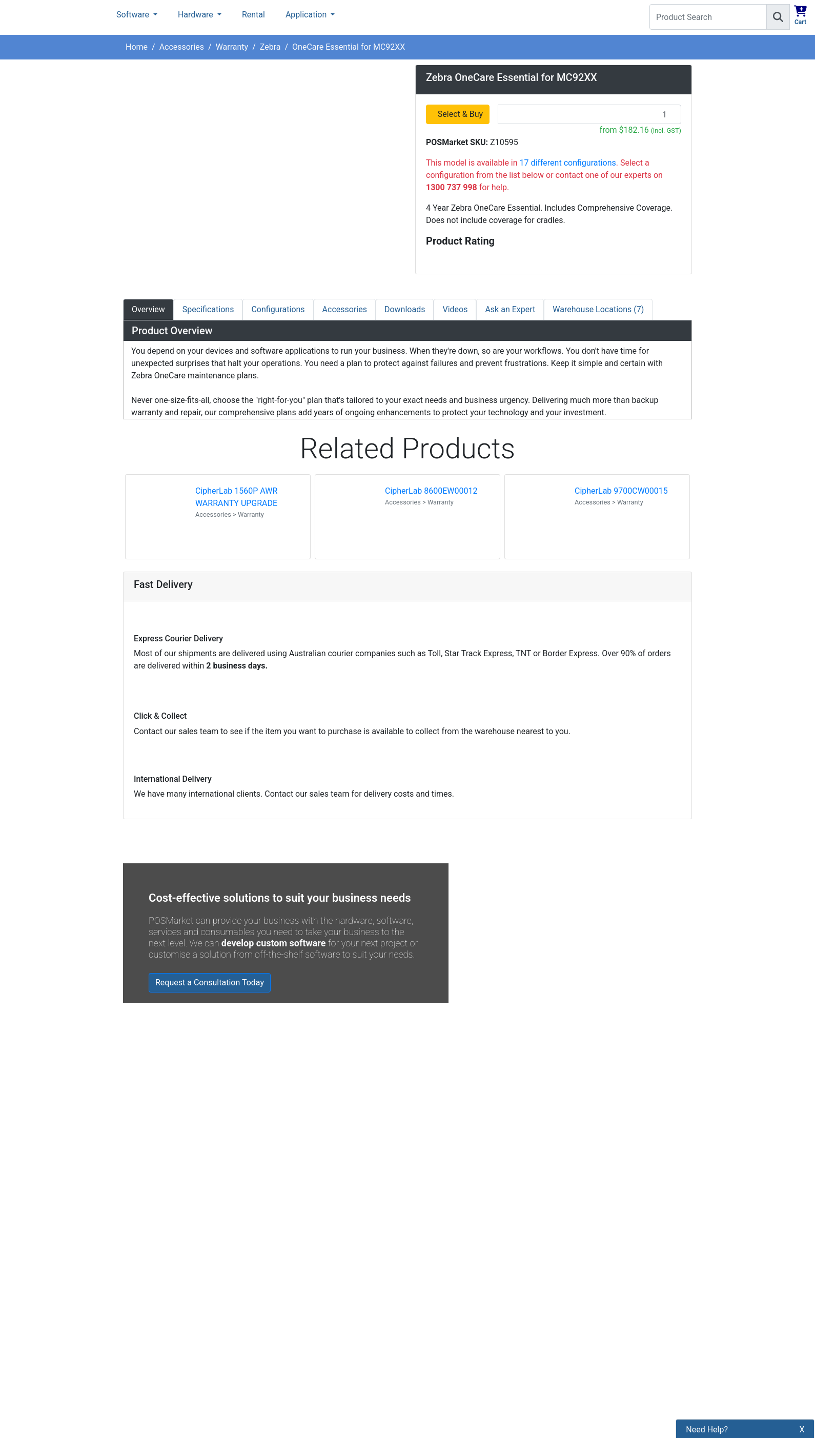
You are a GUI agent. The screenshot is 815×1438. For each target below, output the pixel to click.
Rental (253, 14)
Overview (148, 309)
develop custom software (273, 943)
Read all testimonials (168, 1151)
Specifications (208, 309)
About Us (285, 1234)
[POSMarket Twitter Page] (437, 1281)
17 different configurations (568, 163)
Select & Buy (461, 114)
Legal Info (287, 1338)
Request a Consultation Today (209, 982)
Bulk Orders (290, 1321)
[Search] (778, 17)
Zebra (270, 47)
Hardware (196, 14)
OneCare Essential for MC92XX (348, 47)
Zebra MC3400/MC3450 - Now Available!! (529, 1082)
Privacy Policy (294, 1286)
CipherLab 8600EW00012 (431, 491)
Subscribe (557, 1257)
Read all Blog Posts (457, 1156)
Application (307, 14)
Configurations (277, 309)
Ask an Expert (510, 309)
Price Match (291, 1373)
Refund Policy (294, 1303)
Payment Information (307, 1251)
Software (133, 14)
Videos (454, 309)
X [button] (802, 1379)
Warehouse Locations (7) (598, 309)
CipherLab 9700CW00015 (621, 491)
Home (137, 47)
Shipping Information (307, 1268)
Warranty (232, 47)
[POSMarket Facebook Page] (420, 1281)
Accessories (181, 47)
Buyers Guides (295, 1356)
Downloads (404, 309)
